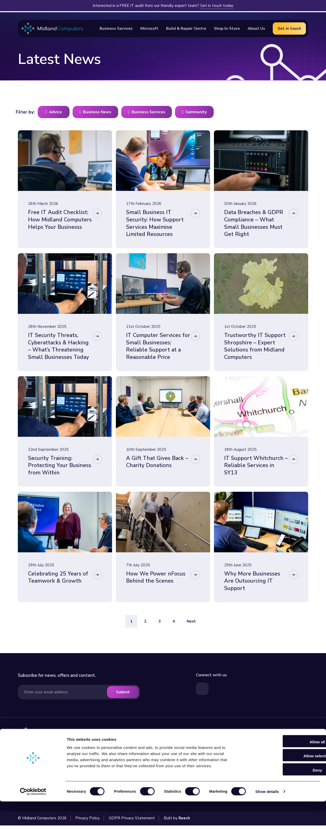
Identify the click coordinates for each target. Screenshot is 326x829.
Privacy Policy (87, 821)
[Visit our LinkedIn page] (202, 692)
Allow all (283, 769)
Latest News (207, 749)
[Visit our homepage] (56, 737)
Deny (283, 797)
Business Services (153, 749)
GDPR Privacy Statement (132, 821)
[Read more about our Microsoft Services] (275, 742)
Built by (177, 821)
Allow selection (283, 783)
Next (191, 624)
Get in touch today (216, 5)
